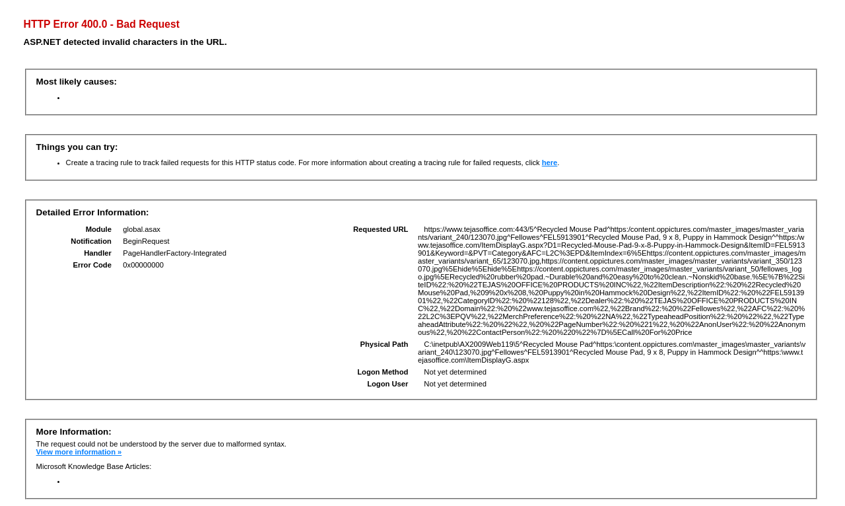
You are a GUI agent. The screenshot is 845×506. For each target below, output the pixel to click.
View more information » (79, 452)
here (550, 162)
